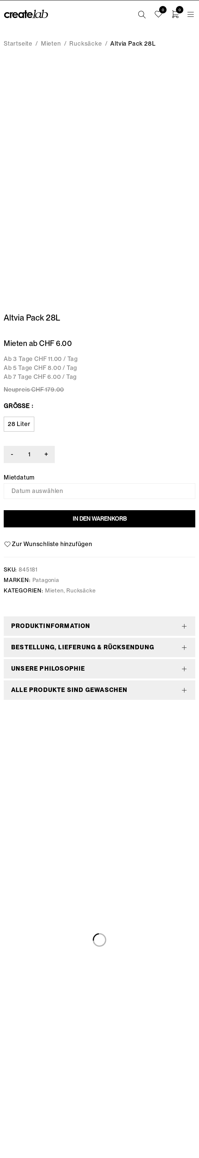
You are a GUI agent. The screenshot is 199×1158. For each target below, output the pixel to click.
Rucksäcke (85, 43)
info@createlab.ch (99, 1095)
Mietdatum (19, 477)
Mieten (51, 43)
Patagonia (45, 580)
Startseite (18, 43)
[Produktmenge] (30, 454)
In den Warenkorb (100, 518)
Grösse (17, 406)
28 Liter (19, 424)
